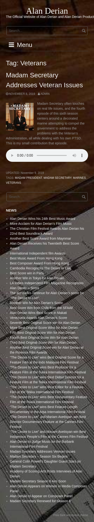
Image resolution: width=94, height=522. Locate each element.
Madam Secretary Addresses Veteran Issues (42, 451)
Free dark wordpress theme (70, 515)
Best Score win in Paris (27, 273)
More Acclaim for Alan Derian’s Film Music (41, 224)
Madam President (28, 178)
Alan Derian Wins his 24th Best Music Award (42, 219)
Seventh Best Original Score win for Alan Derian (45, 323)
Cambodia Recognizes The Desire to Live (40, 268)
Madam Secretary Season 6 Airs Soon (38, 481)
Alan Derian (47, 11)
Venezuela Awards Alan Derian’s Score (38, 318)
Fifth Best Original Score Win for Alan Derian (42, 332)
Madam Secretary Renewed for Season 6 (40, 501)
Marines (79, 178)
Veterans (13, 182)
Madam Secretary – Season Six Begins (39, 456)
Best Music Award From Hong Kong (36, 258)
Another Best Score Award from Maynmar (40, 238)
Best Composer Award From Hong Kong (39, 263)
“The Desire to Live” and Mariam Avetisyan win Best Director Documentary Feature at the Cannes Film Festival (48, 422)
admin (44, 94)
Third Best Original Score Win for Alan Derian (43, 342)
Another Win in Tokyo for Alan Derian (37, 278)
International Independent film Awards (37, 253)
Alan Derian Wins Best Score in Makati (38, 313)
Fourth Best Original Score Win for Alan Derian (44, 337)
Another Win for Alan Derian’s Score (36, 303)
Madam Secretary (58, 178)
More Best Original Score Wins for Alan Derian (44, 328)
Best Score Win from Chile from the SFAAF (41, 308)
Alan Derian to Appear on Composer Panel (41, 496)
